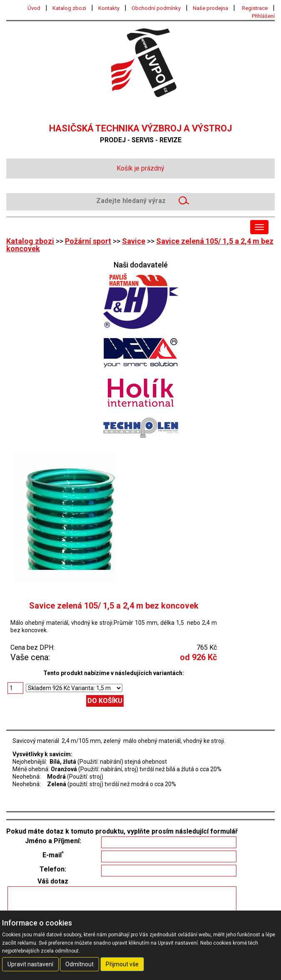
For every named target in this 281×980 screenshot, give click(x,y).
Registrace (255, 8)
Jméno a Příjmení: (53, 841)
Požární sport (88, 241)
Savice (133, 241)
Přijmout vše (122, 964)
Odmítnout (79, 964)
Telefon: (53, 869)
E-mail (53, 855)
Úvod (33, 8)
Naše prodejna (210, 8)
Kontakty (108, 8)
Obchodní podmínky (156, 8)
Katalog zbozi (69, 8)
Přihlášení (263, 16)
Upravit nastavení (30, 964)
